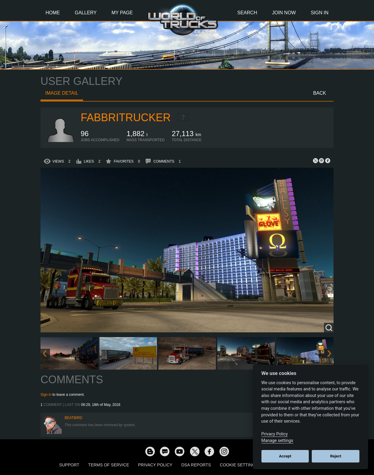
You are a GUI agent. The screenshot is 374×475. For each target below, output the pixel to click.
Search (247, 12)
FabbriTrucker (126, 117)
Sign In (319, 12)
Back (319, 93)
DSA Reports (196, 464)
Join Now (284, 12)
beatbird (73, 418)
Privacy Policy (155, 464)
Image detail (61, 93)
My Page (122, 12)
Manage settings (277, 440)
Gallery (86, 12)
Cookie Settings (239, 464)
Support (69, 464)
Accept (285, 456)
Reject (335, 456)
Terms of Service (108, 464)
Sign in (46, 395)
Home (53, 12)
